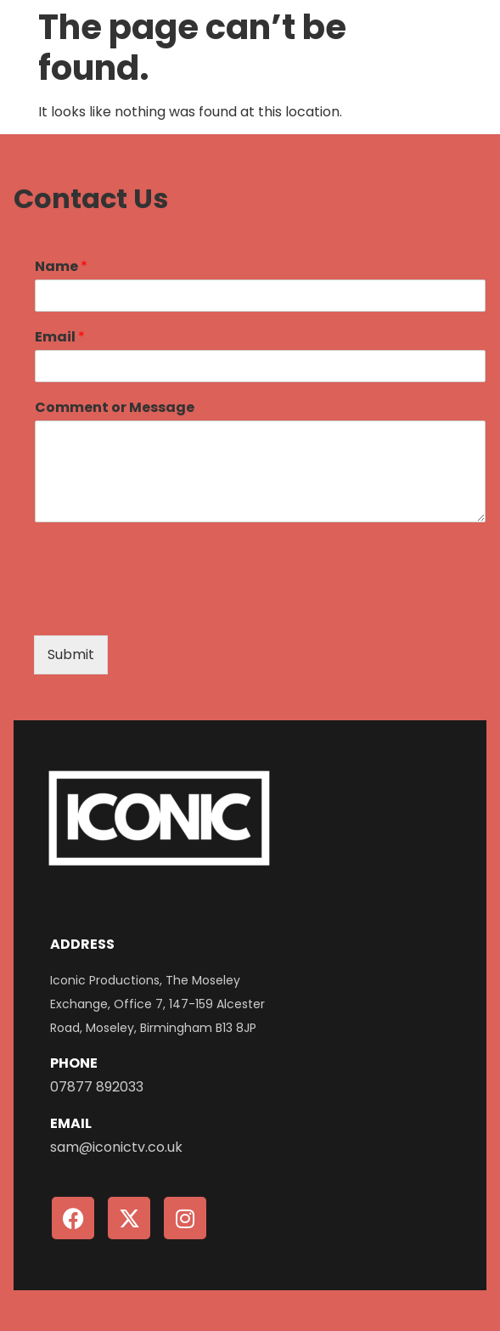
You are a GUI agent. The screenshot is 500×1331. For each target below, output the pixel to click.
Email (60, 338)
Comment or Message (114, 408)
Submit (71, 654)
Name (61, 267)
